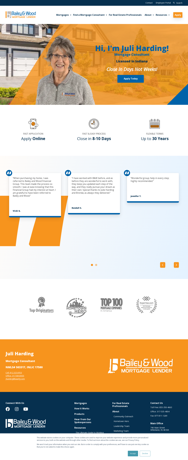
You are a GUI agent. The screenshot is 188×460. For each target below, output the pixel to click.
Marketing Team (121, 431)
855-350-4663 (165, 407)
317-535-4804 (163, 411)
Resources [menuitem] (161, 14)
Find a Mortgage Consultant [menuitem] (89, 14)
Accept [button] (133, 453)
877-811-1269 (161, 416)
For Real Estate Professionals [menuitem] (125, 14)
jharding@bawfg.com (15, 378)
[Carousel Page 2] (96, 265)
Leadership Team (121, 426)
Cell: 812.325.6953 (14, 372)
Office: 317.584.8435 (15, 375)
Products (79, 413)
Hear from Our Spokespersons (82, 421)
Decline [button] (145, 453)
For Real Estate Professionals (120, 405)
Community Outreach (123, 416)
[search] (177, 3)
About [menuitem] (148, 14)
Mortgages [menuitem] (62, 14)
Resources (80, 427)
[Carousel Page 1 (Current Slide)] (92, 265)
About (115, 411)
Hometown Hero (121, 421)
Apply (178, 14)
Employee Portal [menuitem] (163, 2)
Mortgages (80, 403)
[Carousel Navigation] (169, 265)
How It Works (81, 408)
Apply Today (131, 78)
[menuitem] (8, 409)
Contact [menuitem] (149, 2)
